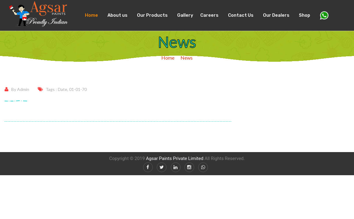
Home (91, 15)
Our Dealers (276, 15)
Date (62, 89)
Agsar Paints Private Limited (174, 158)
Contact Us (241, 15)
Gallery (185, 15)
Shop (304, 15)
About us (117, 15)
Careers (209, 15)
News (187, 58)
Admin (23, 89)
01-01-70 (78, 89)
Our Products (152, 15)
